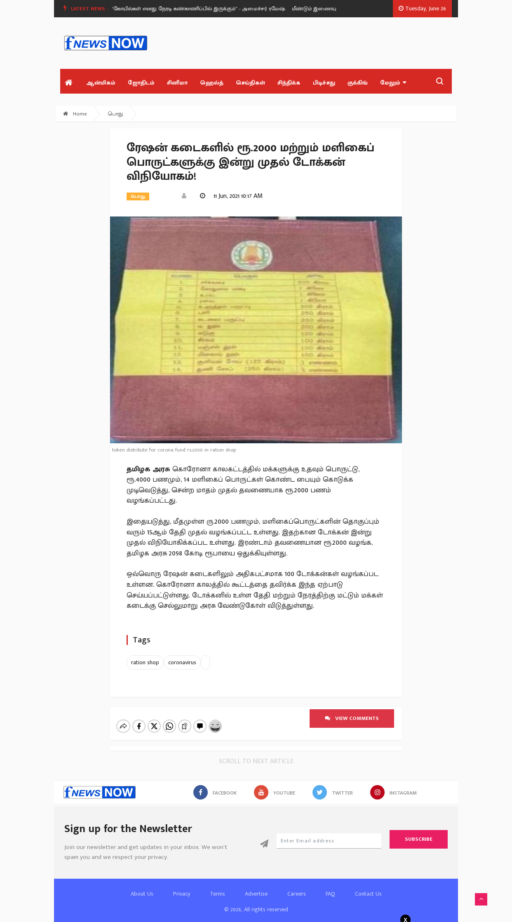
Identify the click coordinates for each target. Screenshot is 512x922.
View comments (352, 718)
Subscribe (418, 832)
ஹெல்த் (211, 82)
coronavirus (182, 662)
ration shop (145, 662)
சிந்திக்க (289, 82)
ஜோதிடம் (141, 82)
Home (75, 113)
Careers (296, 886)
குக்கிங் (358, 82)
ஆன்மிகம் (100, 82)
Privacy (181, 886)
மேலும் (393, 82)
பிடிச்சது (324, 82)
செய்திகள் (250, 82)
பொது (115, 113)
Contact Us (368, 886)
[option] (204, 8)
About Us (142, 886)
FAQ (330, 886)
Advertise (256, 886)
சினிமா (177, 82)
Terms (217, 886)
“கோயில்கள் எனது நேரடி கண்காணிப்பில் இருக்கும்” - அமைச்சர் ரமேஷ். (201, 8)
